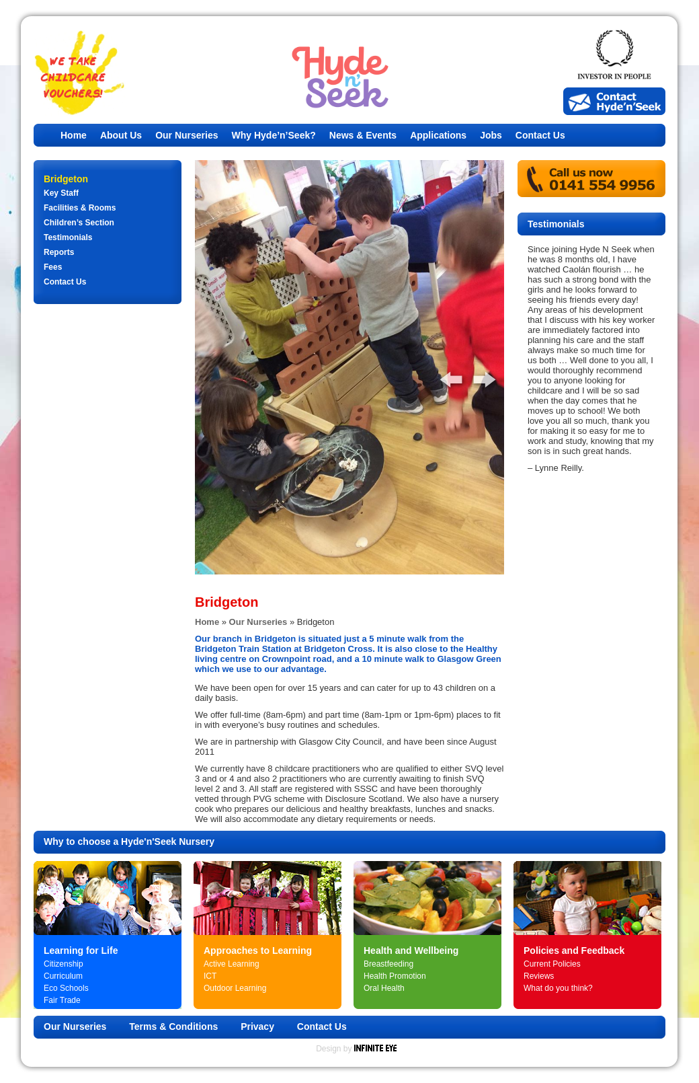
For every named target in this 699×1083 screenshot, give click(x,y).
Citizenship (63, 964)
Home (73, 135)
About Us (121, 135)
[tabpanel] (349, 367)
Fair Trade (62, 1000)
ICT (210, 976)
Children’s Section (79, 222)
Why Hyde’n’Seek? (274, 135)
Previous (443, 375)
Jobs (491, 135)
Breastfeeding (388, 964)
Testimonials (68, 237)
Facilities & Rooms (80, 208)
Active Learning (231, 964)
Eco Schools (66, 988)
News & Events (363, 135)
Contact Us (540, 135)
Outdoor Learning (235, 988)
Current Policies (552, 964)
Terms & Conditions (173, 1026)
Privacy (257, 1026)
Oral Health (384, 988)
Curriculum (63, 976)
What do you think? (558, 988)
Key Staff (61, 193)
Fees (53, 267)
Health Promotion (395, 976)
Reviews (539, 976)
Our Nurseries (186, 135)
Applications (438, 135)
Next (477, 375)
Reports (59, 252)
